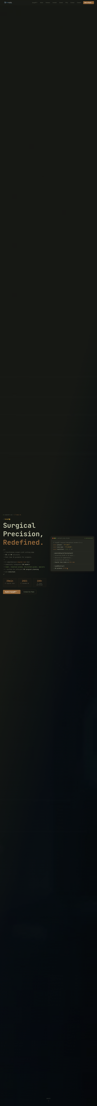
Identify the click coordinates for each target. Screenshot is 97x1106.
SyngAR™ (34, 2)
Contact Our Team (29, 592)
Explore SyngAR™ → (11, 592)
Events (61, 2)
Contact (72, 2)
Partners (48, 2)
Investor (55, 2)
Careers (79, 2)
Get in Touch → (88, 2)
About (41, 2)
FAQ (66, 2)
